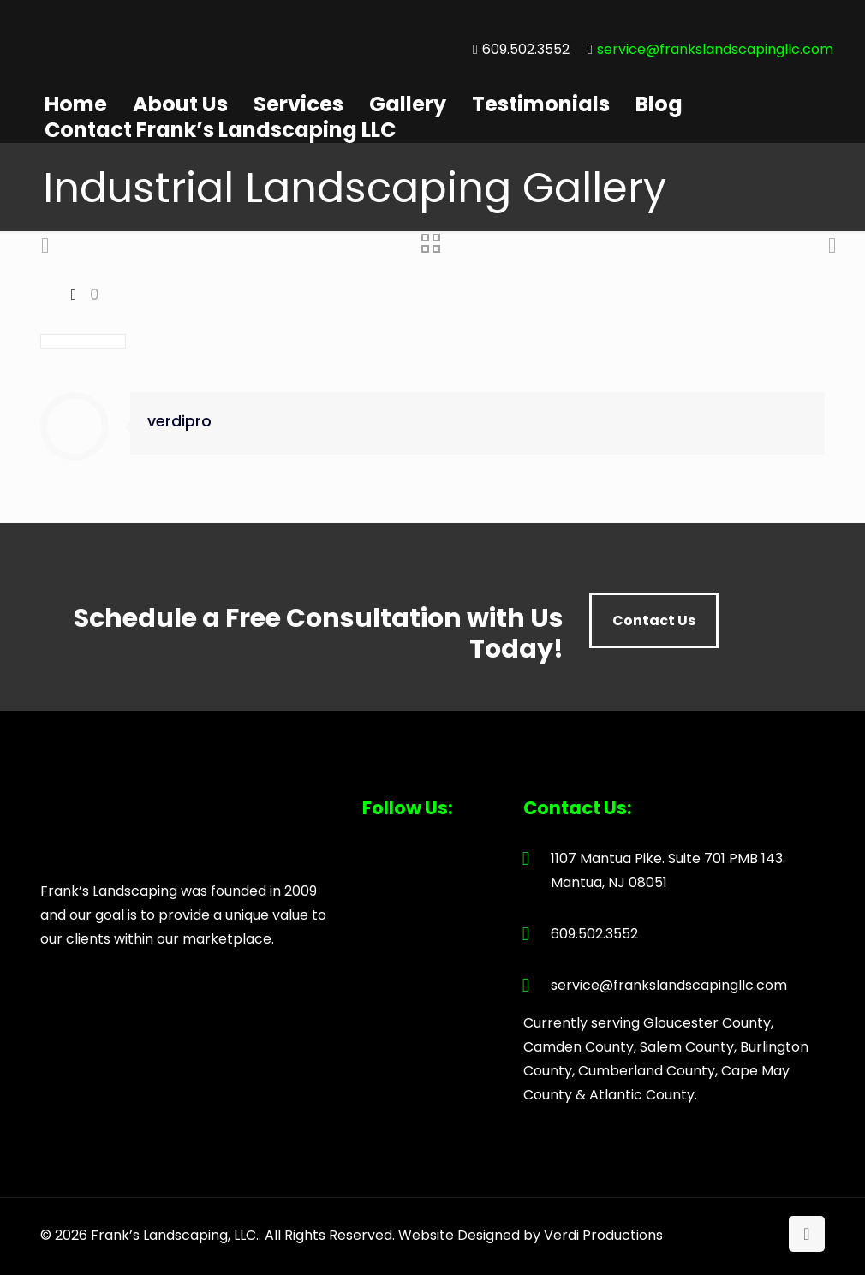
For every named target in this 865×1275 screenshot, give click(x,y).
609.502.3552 (526, 49)
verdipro (179, 421)
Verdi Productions (603, 1235)
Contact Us (653, 620)
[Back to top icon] (807, 1234)
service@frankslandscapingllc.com (715, 49)
